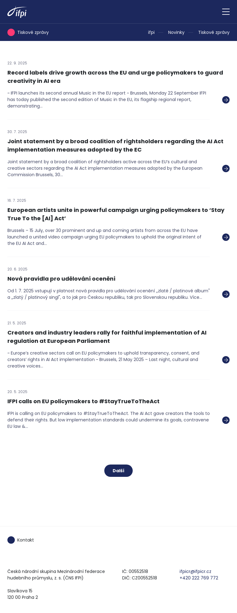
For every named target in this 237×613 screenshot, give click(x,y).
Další (118, 471)
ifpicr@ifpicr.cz (195, 571)
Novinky (176, 32)
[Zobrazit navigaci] (226, 12)
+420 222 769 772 (199, 578)
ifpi (151, 32)
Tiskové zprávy (214, 32)
